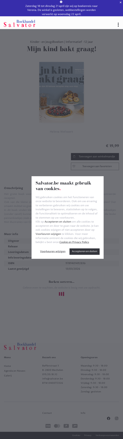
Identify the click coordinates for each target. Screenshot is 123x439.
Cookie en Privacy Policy (74, 242)
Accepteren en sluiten (84, 251)
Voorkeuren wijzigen (53, 251)
